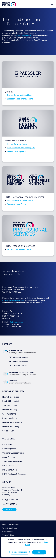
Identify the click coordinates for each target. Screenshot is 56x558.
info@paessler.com (10, 499)
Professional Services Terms (19, 249)
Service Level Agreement (17, 151)
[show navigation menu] (52, 4)
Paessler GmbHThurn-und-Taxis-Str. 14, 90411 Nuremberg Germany (12, 491)
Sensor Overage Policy (16, 204)
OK (39, 552)
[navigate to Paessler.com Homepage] (9, 4)
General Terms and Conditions (19, 95)
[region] (27, 547)
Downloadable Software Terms (20, 200)
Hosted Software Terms (17, 144)
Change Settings (8, 535)
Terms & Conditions (9, 528)
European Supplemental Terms (20, 99)
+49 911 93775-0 (9, 504)
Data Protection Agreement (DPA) (21, 148)
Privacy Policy (7, 531)
